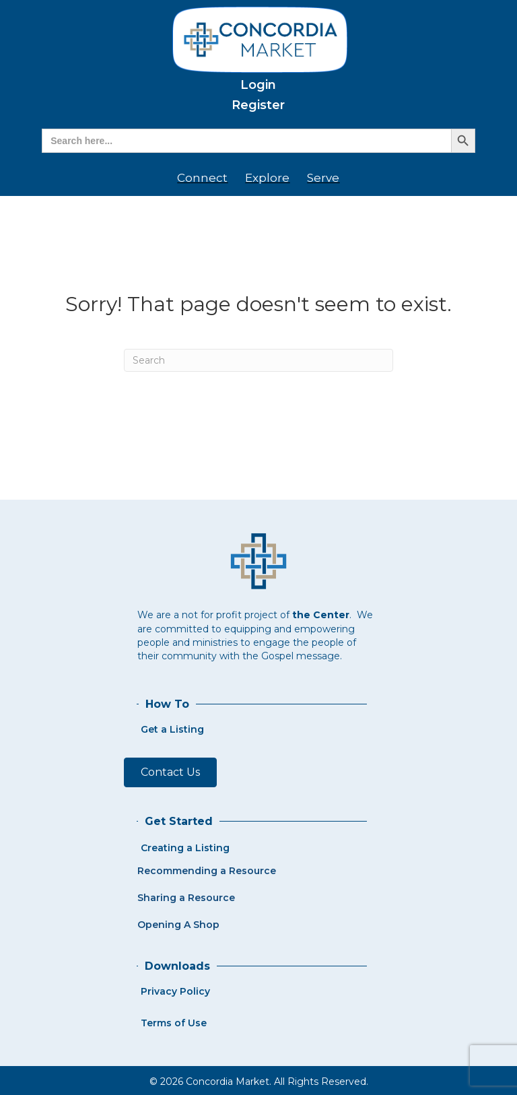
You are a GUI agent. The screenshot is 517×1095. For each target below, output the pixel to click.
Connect (202, 178)
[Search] (258, 360)
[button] (170, 772)
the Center (320, 615)
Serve (323, 178)
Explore (267, 178)
